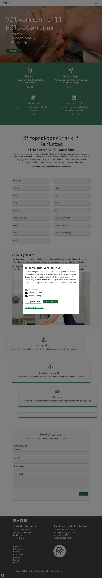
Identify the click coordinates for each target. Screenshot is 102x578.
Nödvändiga (33, 289)
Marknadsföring (35, 295)
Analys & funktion (35, 292)
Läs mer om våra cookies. (34, 307)
